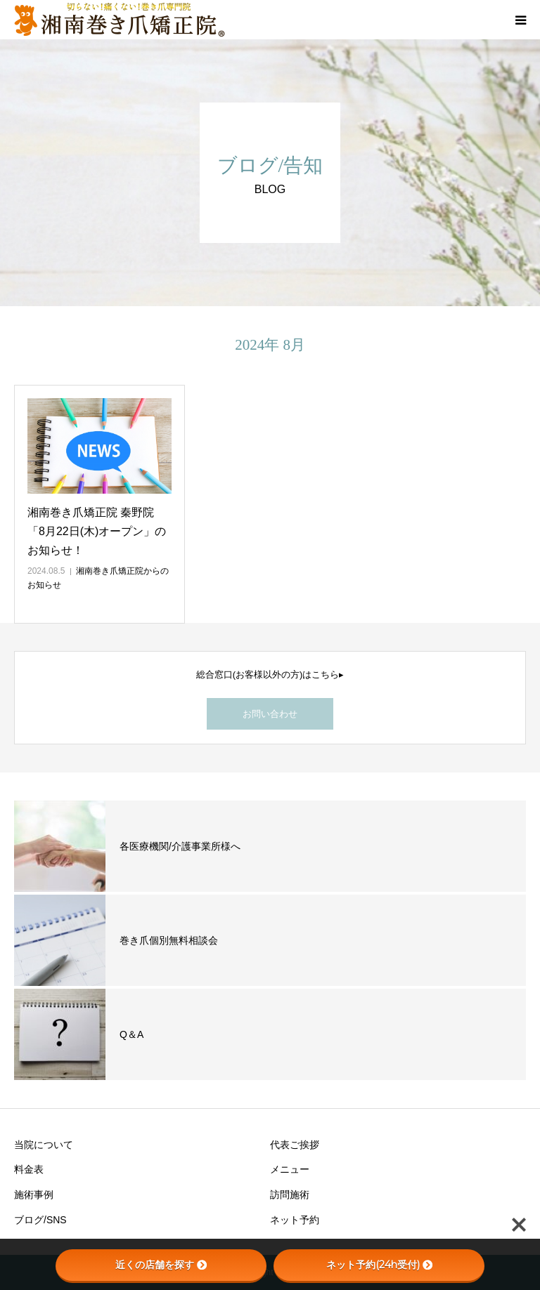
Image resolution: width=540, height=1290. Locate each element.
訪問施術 (289, 1194)
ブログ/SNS (40, 1219)
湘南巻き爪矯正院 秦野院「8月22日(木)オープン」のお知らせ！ (96, 531)
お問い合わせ (270, 714)
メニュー (289, 1169)
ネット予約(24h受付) (379, 1264)
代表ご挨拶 (294, 1144)
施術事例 (33, 1194)
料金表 (29, 1169)
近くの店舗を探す (161, 1264)
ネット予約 (294, 1219)
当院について (43, 1144)
